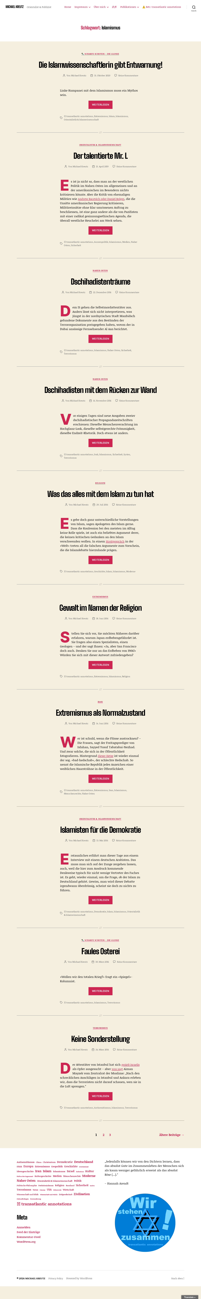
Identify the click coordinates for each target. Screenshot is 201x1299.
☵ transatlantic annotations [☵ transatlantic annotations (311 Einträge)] (44, 1216)
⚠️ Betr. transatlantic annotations (161, 7)
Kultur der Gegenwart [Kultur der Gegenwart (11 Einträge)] (25, 1189)
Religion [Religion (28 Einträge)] (59, 1198)
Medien (126, 252)
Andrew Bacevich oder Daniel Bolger (103, 209)
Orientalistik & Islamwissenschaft (81, 130)
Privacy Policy (57, 1291)
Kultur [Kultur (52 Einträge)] (89, 1184)
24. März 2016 (102, 1062)
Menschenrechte (72, 805)
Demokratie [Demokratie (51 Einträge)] (65, 1174)
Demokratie (100, 924)
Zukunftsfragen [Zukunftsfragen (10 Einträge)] (23, 1211)
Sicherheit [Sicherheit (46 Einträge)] (82, 1198)
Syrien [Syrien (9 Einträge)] (92, 1198)
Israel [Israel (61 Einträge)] (70, 1184)
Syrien (127, 465)
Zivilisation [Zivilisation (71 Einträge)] (82, 1207)
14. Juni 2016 (102, 735)
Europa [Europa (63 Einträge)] (28, 1179)
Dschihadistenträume (100, 292)
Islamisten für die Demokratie (100, 842)
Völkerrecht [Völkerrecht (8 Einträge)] (57, 1203)
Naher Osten (100, 281)
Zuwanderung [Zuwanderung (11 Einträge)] (35, 1211)
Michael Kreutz (78, 85)
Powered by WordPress (82, 1291)
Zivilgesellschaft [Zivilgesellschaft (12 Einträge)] (65, 1207)
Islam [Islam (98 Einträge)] (47, 1183)
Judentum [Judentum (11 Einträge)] (80, 1184)
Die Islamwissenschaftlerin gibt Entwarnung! (100, 69)
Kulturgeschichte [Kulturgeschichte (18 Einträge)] (43, 1188)
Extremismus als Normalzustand (100, 724)
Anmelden (24, 1240)
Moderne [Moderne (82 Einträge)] (88, 1188)
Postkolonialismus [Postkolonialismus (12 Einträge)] (45, 1198)
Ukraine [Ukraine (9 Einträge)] (42, 1203)
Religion (100, 494)
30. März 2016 (102, 974)
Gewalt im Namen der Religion (100, 619)
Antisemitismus (102, 1120)
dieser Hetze (106, 768)
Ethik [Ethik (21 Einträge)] (19, 1179)
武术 (114, 7)
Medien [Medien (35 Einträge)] (57, 1189)
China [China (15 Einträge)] (38, 1174)
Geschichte (99, 583)
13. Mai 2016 (102, 853)
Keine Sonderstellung (100, 1051)
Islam (112, 126)
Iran (100, 714)
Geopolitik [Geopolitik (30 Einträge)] (57, 1179)
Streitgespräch (116, 553)
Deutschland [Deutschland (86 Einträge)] (83, 1174)
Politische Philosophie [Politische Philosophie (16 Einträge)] (27, 1198)
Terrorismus (70, 364)
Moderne (130, 583)
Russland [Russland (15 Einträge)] (70, 1198)
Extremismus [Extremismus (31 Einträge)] (42, 1179)
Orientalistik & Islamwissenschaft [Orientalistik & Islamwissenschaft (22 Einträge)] (54, 1193)
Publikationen (128, 7)
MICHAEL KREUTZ (15, 7)
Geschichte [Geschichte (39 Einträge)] (70, 1179)
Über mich (100, 7)
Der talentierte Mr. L (100, 166)
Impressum (81, 7)
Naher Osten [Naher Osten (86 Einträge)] (26, 1193)
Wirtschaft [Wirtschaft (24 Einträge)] (68, 1202)
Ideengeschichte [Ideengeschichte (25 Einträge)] (25, 1183)
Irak (96, 465)
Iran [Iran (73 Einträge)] (38, 1183)
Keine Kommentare (128, 85)
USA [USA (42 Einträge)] (49, 1202)
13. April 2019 (102, 177)
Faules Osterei (100, 963)
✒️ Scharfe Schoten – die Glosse (100, 54)
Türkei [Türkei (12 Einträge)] (35, 1202)
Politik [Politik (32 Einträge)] (78, 1193)
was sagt (129, 1082)
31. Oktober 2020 (102, 85)
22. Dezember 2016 (102, 303)
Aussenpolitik (101, 252)
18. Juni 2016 (102, 630)
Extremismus (101, 126)
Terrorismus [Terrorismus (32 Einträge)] (24, 1202)
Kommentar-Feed (29, 1249)
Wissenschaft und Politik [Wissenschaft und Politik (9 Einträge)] (49, 1207)
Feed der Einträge (28, 1245)
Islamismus (122, 126)
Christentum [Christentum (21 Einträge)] (49, 1174)
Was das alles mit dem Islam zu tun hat (100, 505)
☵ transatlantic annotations (78, 126)
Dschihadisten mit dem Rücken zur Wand (101, 400)
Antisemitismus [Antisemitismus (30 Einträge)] (25, 1174)
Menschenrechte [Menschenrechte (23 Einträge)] (72, 1188)
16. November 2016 (102, 411)
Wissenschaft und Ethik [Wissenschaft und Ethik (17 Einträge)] (28, 1207)
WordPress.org (27, 1254)
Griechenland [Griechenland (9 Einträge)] (83, 1179)
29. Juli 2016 (102, 516)
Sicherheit (76, 256)
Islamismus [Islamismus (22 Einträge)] (59, 1183)
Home (67, 7)
